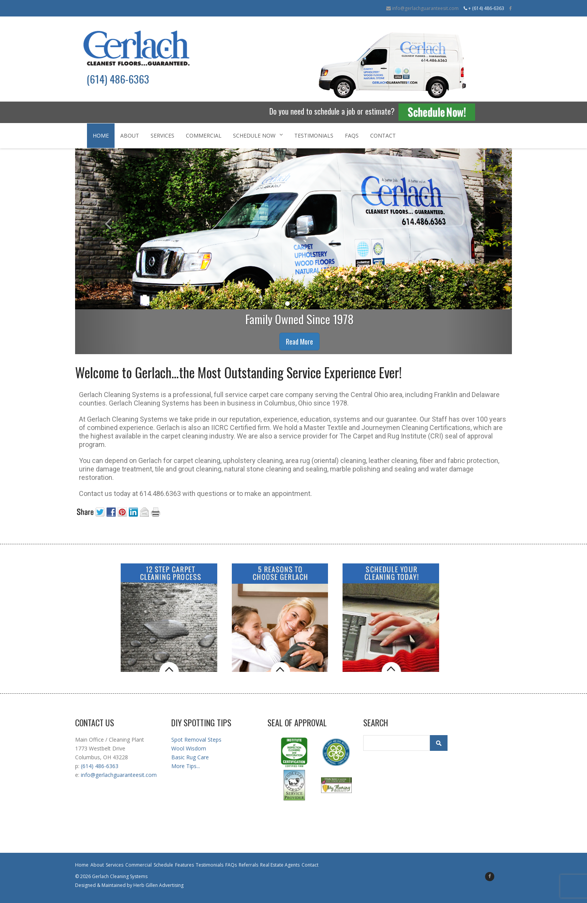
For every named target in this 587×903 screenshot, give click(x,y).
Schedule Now (258, 135)
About (129, 135)
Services (162, 135)
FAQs (352, 135)
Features (184, 865)
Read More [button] (299, 341)
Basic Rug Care (190, 757)
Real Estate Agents (280, 865)
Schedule (163, 865)
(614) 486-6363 (99, 766)
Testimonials (313, 135)
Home (101, 135)
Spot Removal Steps (196, 739)
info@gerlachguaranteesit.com (422, 8)
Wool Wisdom (188, 748)
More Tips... (185, 766)
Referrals (248, 865)
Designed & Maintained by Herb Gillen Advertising (129, 885)
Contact (383, 135)
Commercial (203, 135)
